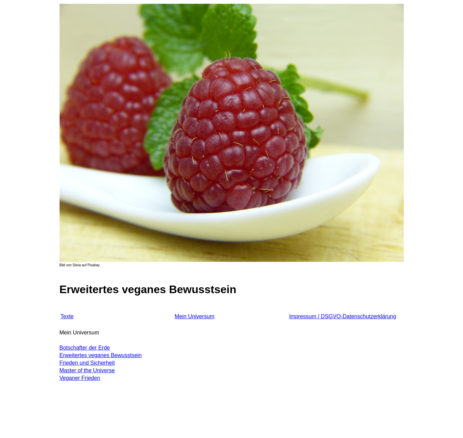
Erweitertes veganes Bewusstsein (101, 355)
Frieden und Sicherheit (87, 363)
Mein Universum (194, 316)
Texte (67, 316)
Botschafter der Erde (85, 348)
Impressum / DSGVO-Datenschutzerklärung (342, 316)
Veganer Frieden (80, 378)
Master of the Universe (87, 370)
